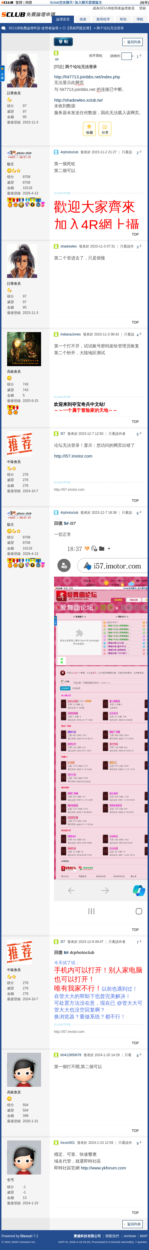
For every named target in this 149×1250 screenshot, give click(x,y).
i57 (63, 434)
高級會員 (14, 372)
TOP (135, 234)
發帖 (64, 41)
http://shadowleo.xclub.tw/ (78, 100)
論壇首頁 (63, 19)
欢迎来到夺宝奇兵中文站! (79, 404)
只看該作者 (116, 434)
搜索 (83, 19)
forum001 (68, 1143)
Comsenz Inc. (27, 1241)
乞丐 (10, 1180)
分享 (105, 133)
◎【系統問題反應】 (77, 28)
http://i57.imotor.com (73, 456)
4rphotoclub (69, 152)
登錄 (142, 8)
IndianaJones (71, 334)
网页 (79, 82)
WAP (144, 1236)
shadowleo (69, 246)
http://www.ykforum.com (103, 1167)
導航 (140, 19)
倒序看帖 (96, 56)
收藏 (89, 133)
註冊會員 (14, 93)
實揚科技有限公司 (87, 1236)
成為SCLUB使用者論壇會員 (114, 8)
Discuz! (26, 1236)
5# (66, 523)
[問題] (59, 66)
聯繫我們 (112, 1236)
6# (66, 952)
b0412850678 (71, 1055)
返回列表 (134, 42)
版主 (10, 164)
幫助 (123, 19)
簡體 (28, 3)
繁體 (19, 3)
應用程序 (103, 19)
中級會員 (14, 462)
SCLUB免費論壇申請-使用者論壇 (33, 28)
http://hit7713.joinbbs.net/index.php (87, 76)
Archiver (130, 1236)
